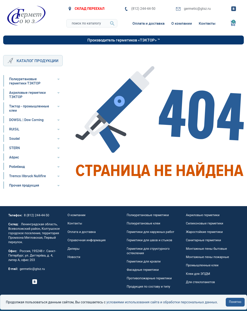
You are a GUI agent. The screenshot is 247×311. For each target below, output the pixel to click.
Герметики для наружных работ (150, 232)
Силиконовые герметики (204, 223)
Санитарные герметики (203, 240)
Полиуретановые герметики (148, 215)
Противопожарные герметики (149, 278)
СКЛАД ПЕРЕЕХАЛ (86, 9)
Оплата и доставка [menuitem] (148, 23)
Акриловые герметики (203, 215)
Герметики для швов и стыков (149, 240)
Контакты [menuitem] (207, 23)
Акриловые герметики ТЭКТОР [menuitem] (27, 94)
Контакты (75, 223)
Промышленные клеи (202, 265)
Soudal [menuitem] (14, 138)
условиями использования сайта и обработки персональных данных (161, 302)
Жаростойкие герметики (204, 232)
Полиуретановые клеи (143, 223)
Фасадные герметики (143, 270)
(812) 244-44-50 (140, 9)
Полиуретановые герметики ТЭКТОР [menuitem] (24, 81)
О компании (76, 215)
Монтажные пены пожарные (207, 257)
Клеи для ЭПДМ (198, 274)
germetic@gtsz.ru (193, 9)
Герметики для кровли (143, 261)
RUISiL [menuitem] (14, 129)
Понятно (235, 302)
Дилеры (74, 249)
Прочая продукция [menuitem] (24, 185)
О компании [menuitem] (181, 23)
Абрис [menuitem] (14, 157)
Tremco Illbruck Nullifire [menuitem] (27, 176)
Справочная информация (87, 240)
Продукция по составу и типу (148, 286)
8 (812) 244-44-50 (36, 215)
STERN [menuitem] (14, 148)
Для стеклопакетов (200, 282)
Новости (74, 257)
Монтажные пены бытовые (206, 249)
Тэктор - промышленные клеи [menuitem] (29, 108)
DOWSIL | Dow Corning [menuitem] (26, 119)
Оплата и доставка (82, 232)
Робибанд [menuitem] (17, 166)
